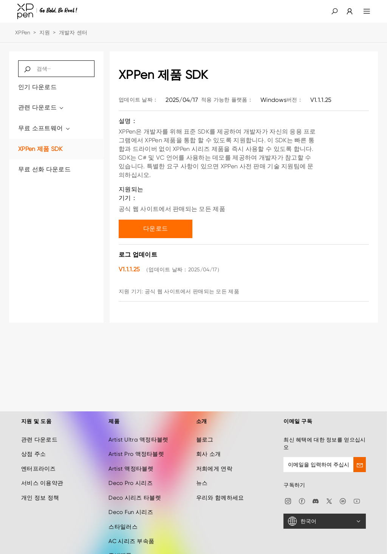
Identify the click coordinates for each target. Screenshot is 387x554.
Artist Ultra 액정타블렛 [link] (138, 429)
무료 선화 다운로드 (44, 169)
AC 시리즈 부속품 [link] (131, 531)
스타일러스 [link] (122, 517)
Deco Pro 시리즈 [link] (130, 473)
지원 (44, 32)
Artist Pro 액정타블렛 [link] (136, 444)
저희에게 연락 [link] (214, 459)
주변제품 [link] (120, 546)
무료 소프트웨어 (44, 128)
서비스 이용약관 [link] (42, 473)
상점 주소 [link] (33, 444)
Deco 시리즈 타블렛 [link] (134, 488)
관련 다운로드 (41, 107)
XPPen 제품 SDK (40, 148)
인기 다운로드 (37, 87)
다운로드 (155, 228)
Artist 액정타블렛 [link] (130, 459)
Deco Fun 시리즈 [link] (130, 502)
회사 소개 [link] (208, 444)
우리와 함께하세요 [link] (220, 488)
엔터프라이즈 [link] (38, 459)
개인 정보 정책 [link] (40, 488)
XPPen (22, 32)
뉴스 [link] (202, 473)
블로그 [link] (205, 429)
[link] (345, 11)
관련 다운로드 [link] (39, 429)
